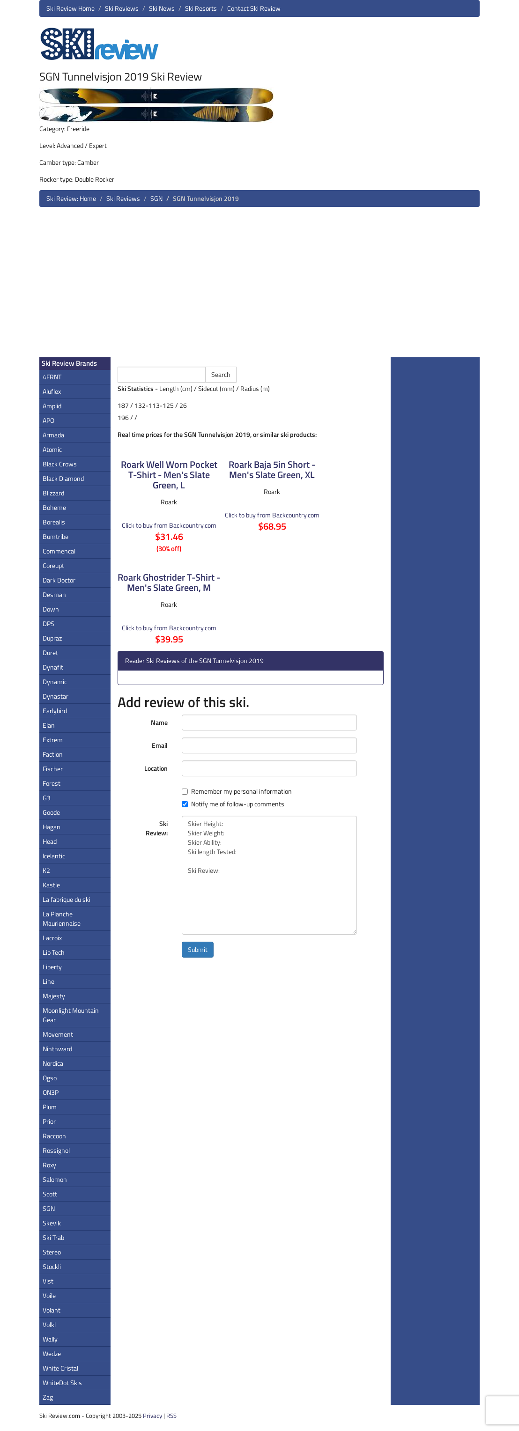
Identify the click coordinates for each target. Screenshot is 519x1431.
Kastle (51, 885)
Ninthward (57, 1049)
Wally (50, 1339)
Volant (51, 1310)
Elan (49, 725)
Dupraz (52, 638)
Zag (48, 1397)
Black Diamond (63, 478)
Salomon (55, 1179)
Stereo (52, 1252)
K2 (46, 870)
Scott (50, 1194)
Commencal (59, 551)
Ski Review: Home (71, 198)
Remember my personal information (237, 791)
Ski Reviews (122, 8)
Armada (53, 435)
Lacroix (52, 938)
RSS (171, 1415)
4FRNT (52, 377)
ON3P (51, 1092)
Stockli (52, 1266)
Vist (48, 1281)
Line (48, 981)
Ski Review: (157, 828)
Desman (54, 594)
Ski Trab (53, 1237)
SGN (156, 198)
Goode (51, 812)
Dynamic (55, 681)
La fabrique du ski (66, 899)
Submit (198, 949)
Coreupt (53, 565)
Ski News (162, 8)
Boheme (54, 507)
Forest (51, 783)
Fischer (53, 769)
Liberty (52, 967)
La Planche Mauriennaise (62, 918)
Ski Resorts (201, 8)
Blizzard (53, 493)
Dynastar (55, 696)
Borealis (54, 522)
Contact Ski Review (254, 8)
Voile (49, 1295)
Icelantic (54, 856)
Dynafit (53, 667)
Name (159, 722)
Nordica (53, 1063)
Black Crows (60, 464)
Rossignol (56, 1150)
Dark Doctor (59, 580)
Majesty (54, 996)
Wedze (52, 1353)
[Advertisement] (259, 285)
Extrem (53, 740)
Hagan (51, 827)
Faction (53, 754)
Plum (50, 1107)
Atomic (52, 449)
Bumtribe (55, 536)
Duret (50, 652)
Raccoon (54, 1136)
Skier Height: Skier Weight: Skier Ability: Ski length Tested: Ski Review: (269, 875)
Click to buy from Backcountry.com (169, 525)
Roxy (49, 1165)
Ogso (50, 1078)
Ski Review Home (70, 8)
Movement (58, 1034)
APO (48, 420)
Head (50, 841)
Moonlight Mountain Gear (71, 1015)
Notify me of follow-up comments (233, 804)
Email (160, 745)
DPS (48, 623)
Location (156, 768)
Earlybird (55, 711)
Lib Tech (54, 952)
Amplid (52, 406)
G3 (47, 798)
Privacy (152, 1415)
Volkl (49, 1324)
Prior (49, 1121)
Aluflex (52, 391)
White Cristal (60, 1368)
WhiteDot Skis (62, 1382)
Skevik (52, 1223)
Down (51, 609)
